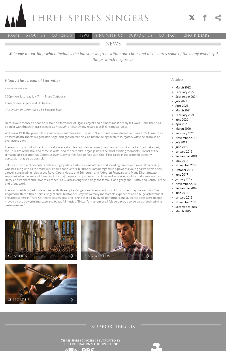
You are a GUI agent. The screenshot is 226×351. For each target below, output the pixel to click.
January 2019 (183, 152)
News (83, 36)
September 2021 (186, 97)
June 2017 (181, 174)
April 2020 (181, 124)
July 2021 (181, 101)
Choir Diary (196, 36)
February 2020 (184, 133)
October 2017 (184, 170)
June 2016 (181, 193)
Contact (168, 36)
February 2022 (184, 92)
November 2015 (185, 202)
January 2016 (183, 197)
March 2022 (183, 87)
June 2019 (181, 147)
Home (14, 36)
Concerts (62, 36)
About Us (35, 36)
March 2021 (183, 110)
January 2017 (183, 179)
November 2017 (185, 165)
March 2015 (183, 211)
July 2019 (181, 142)
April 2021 (181, 106)
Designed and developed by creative (201, 343)
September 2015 (186, 207)
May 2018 (181, 161)
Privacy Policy (12, 343)
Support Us (141, 36)
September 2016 (186, 188)
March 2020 (183, 129)
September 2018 (186, 156)
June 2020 (181, 120)
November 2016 (185, 184)
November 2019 (185, 138)
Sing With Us (109, 36)
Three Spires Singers (76, 14)
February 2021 (184, 115)
